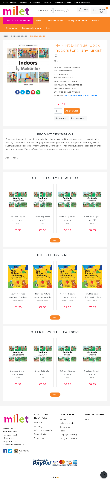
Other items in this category (55, 332)
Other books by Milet (55, 255)
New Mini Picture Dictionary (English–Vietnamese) (17, 297)
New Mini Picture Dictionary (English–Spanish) (92, 297)
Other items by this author (55, 178)
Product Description (55, 134)
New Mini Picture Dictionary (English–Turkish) (67, 297)
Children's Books (72, 96)
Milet (18, 223)
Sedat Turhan (18, 301)
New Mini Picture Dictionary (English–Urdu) (42, 297)
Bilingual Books (89, 96)
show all (55, 240)
